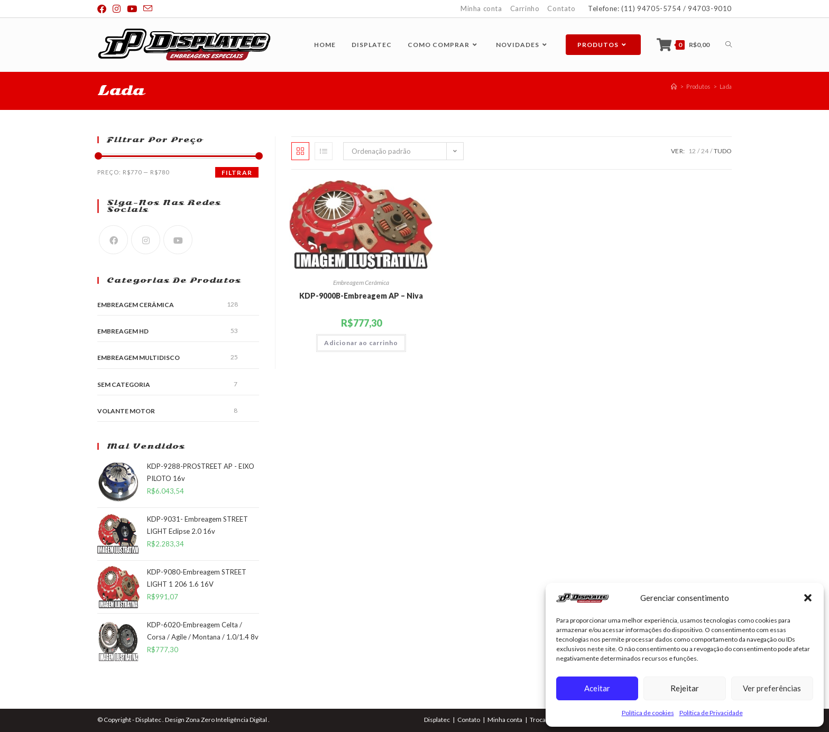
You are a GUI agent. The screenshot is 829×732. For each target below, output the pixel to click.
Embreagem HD (123, 331)
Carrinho (525, 8)
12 (692, 151)
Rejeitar (684, 688)
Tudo (723, 151)
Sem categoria (123, 384)
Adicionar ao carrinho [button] (361, 343)
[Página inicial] (674, 86)
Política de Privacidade (711, 713)
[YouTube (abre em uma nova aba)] (132, 9)
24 (704, 151)
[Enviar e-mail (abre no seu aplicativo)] (147, 9)
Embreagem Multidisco (138, 358)
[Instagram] (145, 239)
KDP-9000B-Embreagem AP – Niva (361, 295)
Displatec (437, 720)
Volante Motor (126, 411)
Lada (726, 86)
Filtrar (237, 173)
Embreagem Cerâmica (361, 282)
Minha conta (481, 8)
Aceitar (597, 688)
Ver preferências (772, 688)
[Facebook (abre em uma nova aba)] (103, 9)
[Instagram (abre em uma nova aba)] (116, 9)
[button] (808, 597)
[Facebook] (113, 239)
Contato (561, 8)
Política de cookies (648, 713)
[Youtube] (177, 239)
